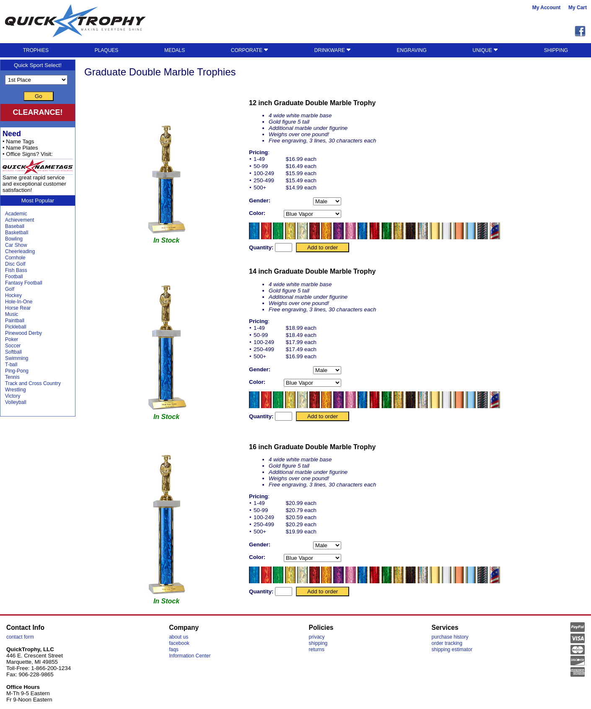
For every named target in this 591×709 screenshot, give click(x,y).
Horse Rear (18, 308)
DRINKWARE (332, 50)
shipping (318, 643)
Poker (11, 339)
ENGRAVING (412, 50)
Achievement (19, 220)
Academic (16, 214)
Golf (9, 289)
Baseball (14, 226)
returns (316, 649)
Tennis (12, 377)
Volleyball (15, 402)
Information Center (189, 656)
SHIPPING (556, 50)
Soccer (13, 346)
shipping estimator (452, 649)
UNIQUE (485, 50)
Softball (13, 352)
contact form (20, 637)
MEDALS (174, 50)
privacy (317, 637)
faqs (174, 649)
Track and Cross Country (33, 383)
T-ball (11, 364)
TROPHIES (36, 50)
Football (14, 276)
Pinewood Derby (23, 333)
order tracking (447, 643)
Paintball (14, 320)
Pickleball (15, 327)
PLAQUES (107, 50)
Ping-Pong (17, 371)
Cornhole (15, 258)
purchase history (450, 637)
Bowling (14, 239)
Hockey (13, 295)
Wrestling (15, 390)
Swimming (16, 358)
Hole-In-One (18, 302)
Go (38, 96)
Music (11, 314)
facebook (179, 643)
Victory (12, 396)
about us (178, 637)
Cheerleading (20, 251)
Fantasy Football (23, 283)
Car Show (16, 245)
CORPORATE (249, 50)
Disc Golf (15, 264)
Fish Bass (16, 270)
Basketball (16, 232)
